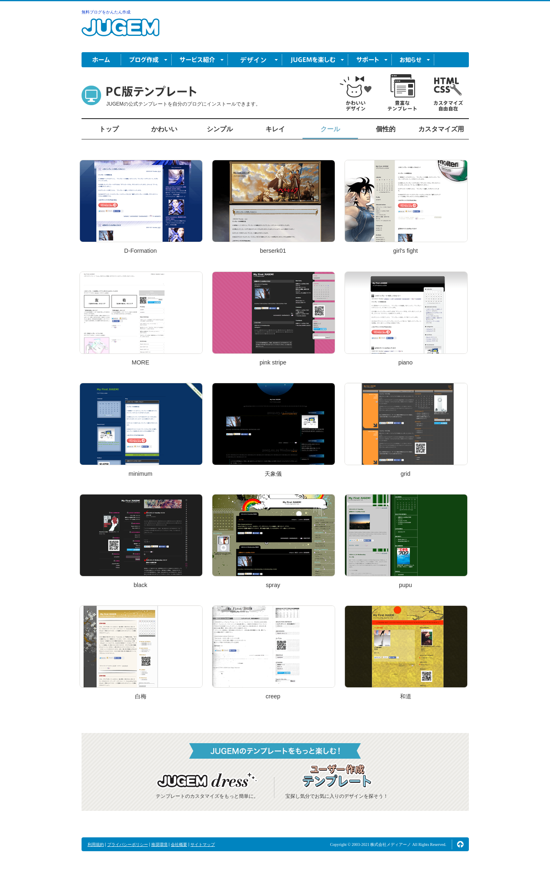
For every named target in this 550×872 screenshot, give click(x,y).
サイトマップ (202, 844)
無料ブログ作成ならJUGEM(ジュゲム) (120, 32)
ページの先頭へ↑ (460, 844)
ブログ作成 (146, 59)
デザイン (255, 59)
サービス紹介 (200, 59)
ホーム (101, 59)
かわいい (164, 129)
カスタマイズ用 (441, 129)
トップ (109, 129)
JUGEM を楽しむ (315, 59)
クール (330, 129)
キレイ (275, 129)
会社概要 (179, 844)
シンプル (220, 129)
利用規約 (96, 844)
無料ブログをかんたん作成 (106, 12)
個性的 (385, 129)
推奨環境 (159, 844)
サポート (370, 59)
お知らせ (413, 59)
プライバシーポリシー (127, 844)
